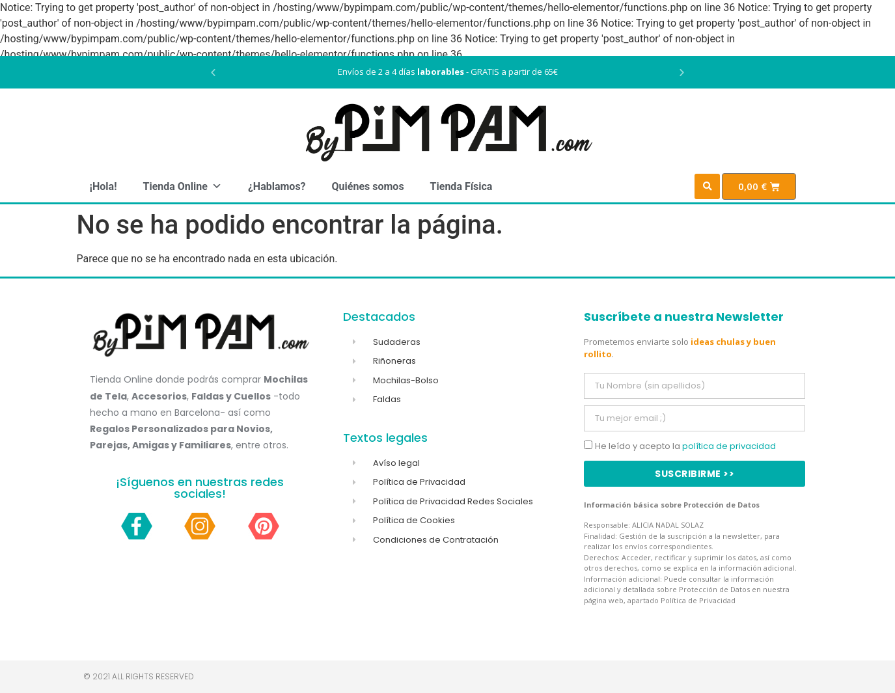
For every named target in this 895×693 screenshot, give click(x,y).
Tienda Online (182, 186)
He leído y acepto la (685, 446)
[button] (213, 72)
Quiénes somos (368, 186)
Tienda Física (461, 186)
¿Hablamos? (277, 186)
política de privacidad (729, 446)
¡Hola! (103, 186)
